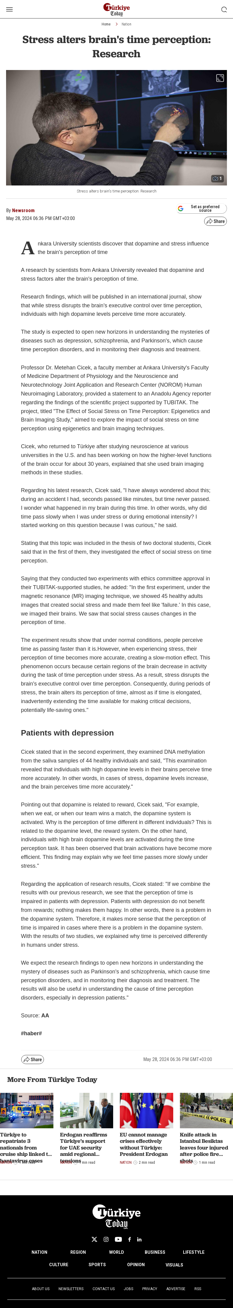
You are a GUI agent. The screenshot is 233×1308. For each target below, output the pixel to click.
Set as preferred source (198, 208)
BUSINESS (155, 1252)
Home (106, 24)
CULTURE (58, 1264)
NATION (39, 1252)
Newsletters (71, 1288)
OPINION (136, 1264)
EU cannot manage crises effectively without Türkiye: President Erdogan (144, 1144)
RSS (197, 1288)
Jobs (128, 1288)
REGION (78, 1252)
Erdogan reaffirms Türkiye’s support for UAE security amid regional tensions (83, 1147)
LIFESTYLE (193, 1252)
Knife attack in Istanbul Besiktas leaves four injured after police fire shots (204, 1147)
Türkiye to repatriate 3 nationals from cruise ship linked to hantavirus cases (25, 1147)
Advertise (175, 1288)
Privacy (149, 1288)
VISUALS (174, 1265)
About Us (40, 1288)
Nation (126, 24)
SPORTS (97, 1264)
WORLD (116, 1252)
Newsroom (23, 210)
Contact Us (104, 1288)
